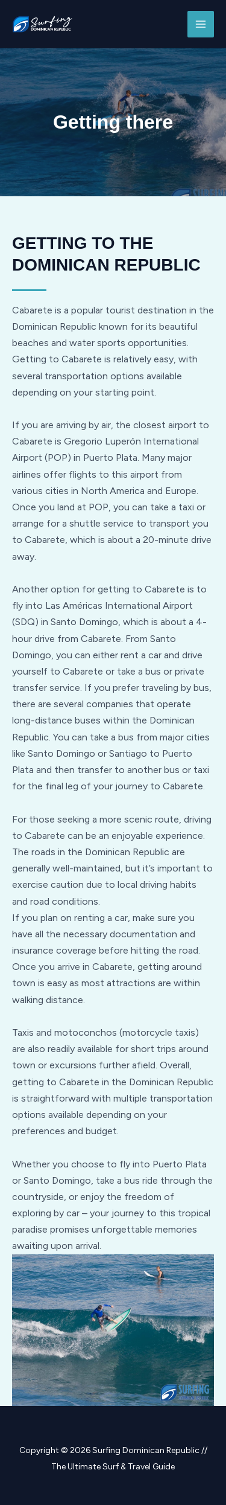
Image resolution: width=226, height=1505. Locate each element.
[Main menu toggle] (200, 24)
